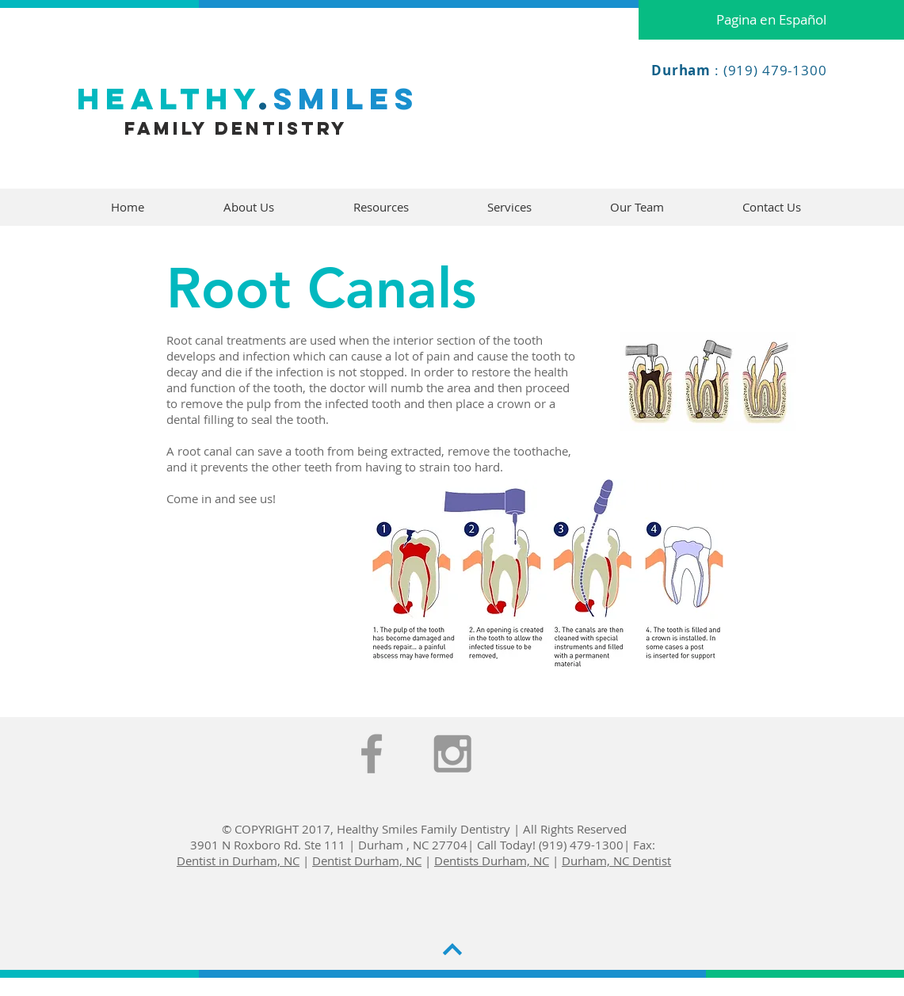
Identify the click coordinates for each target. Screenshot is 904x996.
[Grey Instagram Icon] (452, 753)
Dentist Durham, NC (366, 860)
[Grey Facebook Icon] (371, 753)
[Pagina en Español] (771, 20)
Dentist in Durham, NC (238, 860)
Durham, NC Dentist (616, 860)
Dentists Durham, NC (491, 860)
